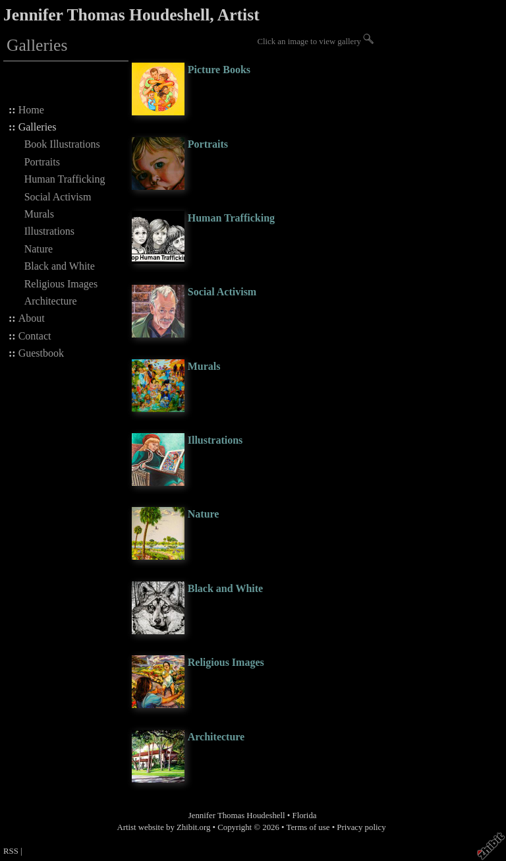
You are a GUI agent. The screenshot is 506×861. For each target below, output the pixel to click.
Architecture (50, 301)
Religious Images (61, 283)
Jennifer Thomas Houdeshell (236, 815)
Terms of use (308, 827)
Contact (34, 335)
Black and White (59, 266)
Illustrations (49, 231)
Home (31, 109)
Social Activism (58, 196)
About (31, 318)
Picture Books (219, 69)
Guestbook (41, 353)
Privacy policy (361, 827)
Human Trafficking (64, 179)
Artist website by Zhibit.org (163, 827)
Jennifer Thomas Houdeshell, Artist (131, 14)
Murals (39, 214)
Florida (305, 815)
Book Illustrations (62, 144)
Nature (38, 248)
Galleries (37, 127)
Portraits (42, 161)
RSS (10, 851)
